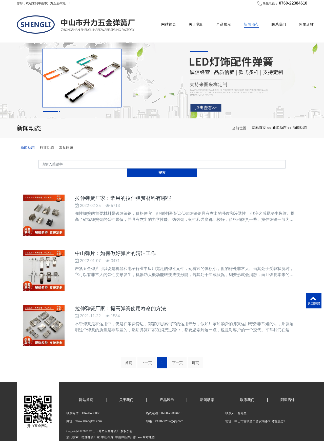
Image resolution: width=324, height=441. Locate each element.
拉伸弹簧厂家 (91, 417)
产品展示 (224, 21)
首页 (128, 343)
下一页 (177, 343)
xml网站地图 (146, 417)
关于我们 (197, 21)
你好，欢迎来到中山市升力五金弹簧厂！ (44, 3)
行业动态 (47, 140)
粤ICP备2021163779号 (80, 423)
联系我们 (279, 21)
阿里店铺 (307, 21)
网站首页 (169, 21)
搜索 (285, 157)
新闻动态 (252, 21)
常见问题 (66, 140)
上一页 (146, 343)
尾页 (195, 343)
